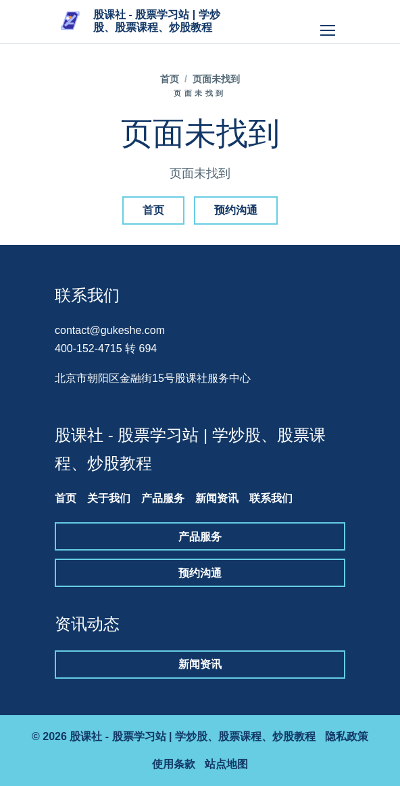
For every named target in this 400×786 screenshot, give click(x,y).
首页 (169, 79)
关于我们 (108, 498)
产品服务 (162, 498)
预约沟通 (235, 210)
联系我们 (271, 498)
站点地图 (226, 764)
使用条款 (173, 764)
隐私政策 (346, 736)
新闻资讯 (217, 498)
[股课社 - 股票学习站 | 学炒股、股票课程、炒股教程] (140, 21)
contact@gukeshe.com (110, 330)
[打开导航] (327, 21)
